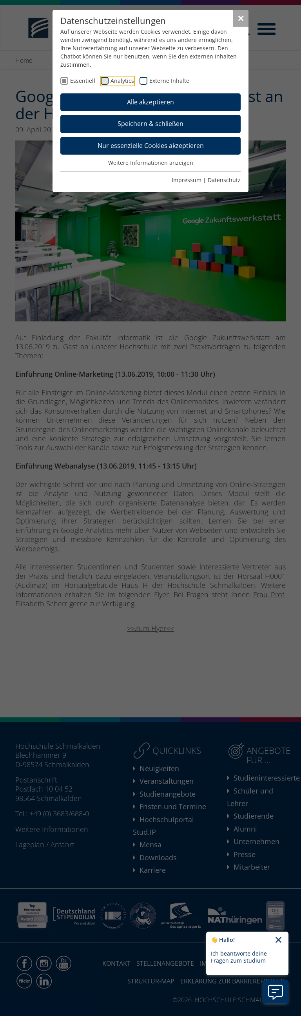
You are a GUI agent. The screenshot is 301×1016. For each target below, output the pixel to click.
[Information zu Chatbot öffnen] (275, 991)
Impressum (186, 180)
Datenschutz (224, 180)
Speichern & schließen (150, 123)
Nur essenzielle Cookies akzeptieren (151, 145)
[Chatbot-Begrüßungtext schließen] (278, 940)
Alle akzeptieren (150, 102)
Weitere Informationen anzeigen (150, 162)
